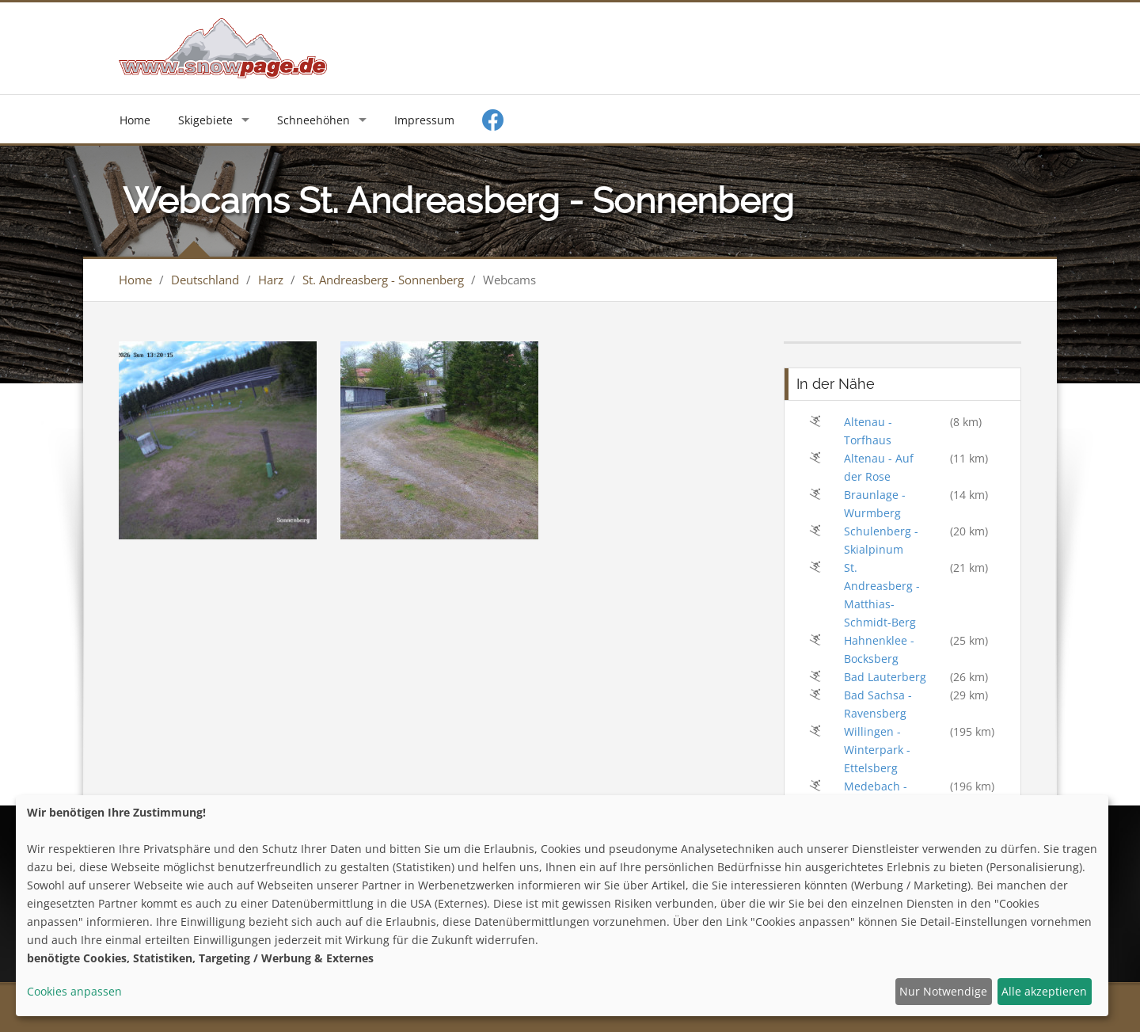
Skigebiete (205, 120)
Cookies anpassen (74, 991)
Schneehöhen (313, 120)
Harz (270, 280)
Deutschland (205, 280)
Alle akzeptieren (1044, 991)
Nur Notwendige (943, 991)
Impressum (424, 120)
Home (135, 120)
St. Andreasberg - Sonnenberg (383, 280)
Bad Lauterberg (885, 676)
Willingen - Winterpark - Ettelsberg (877, 749)
